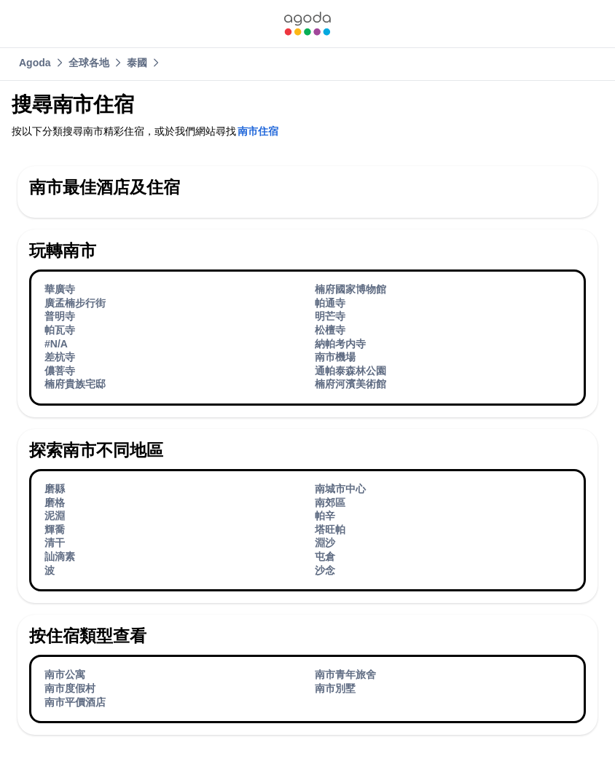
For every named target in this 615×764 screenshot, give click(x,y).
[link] (307, 24)
